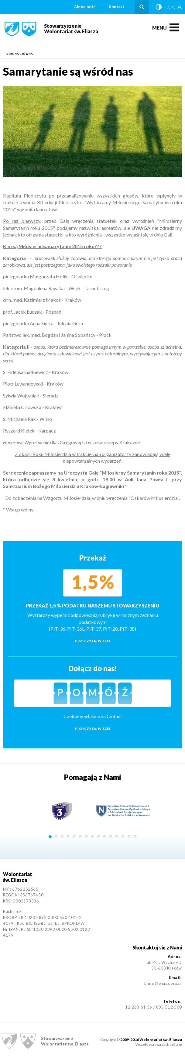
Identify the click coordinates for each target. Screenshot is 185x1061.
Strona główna (19, 53)
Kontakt (116, 6)
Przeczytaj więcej (92, 641)
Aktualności (85, 6)
